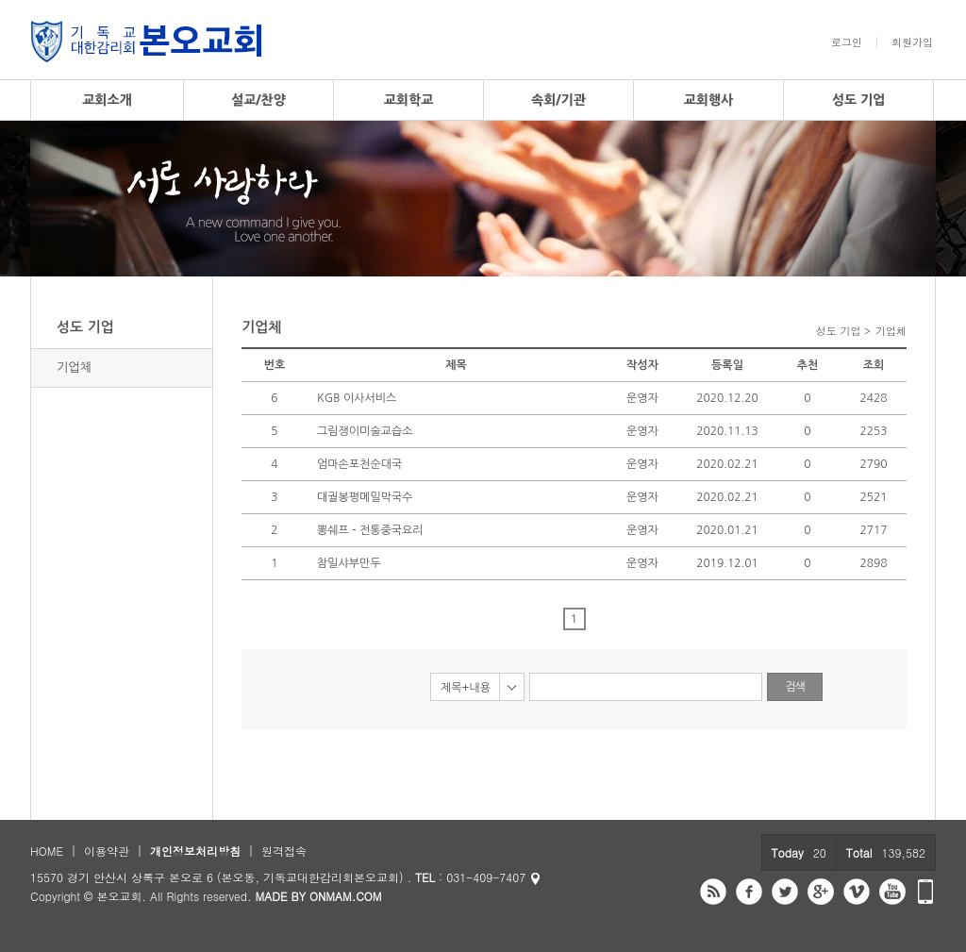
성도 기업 (859, 100)
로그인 (846, 42)
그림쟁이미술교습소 (365, 431)
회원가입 (912, 42)
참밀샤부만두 (349, 563)
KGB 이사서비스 (356, 398)
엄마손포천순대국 (359, 464)
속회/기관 (558, 100)
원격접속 (284, 851)
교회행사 (709, 100)
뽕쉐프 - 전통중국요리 (370, 530)
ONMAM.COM (345, 896)
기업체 (74, 367)
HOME (46, 851)
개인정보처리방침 (195, 851)
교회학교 (409, 100)
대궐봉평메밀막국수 (365, 497)
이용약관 (106, 851)
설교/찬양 (258, 100)
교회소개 (107, 100)
